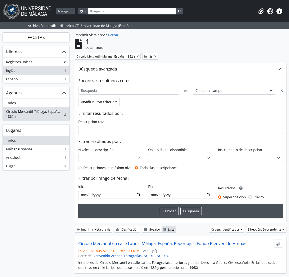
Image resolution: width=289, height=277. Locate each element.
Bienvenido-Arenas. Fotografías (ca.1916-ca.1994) (131, 256)
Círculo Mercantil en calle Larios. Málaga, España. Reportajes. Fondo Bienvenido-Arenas (162, 243)
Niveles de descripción (96, 149)
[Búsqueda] (132, 11)
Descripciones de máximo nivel (107, 167)
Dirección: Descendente (265, 229)
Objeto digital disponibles (168, 149)
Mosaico (152, 229)
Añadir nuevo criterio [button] (97, 102)
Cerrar (113, 35)
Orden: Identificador (225, 229)
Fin (150, 186)
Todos (11, 103)
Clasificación (127, 229)
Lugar (36, 167)
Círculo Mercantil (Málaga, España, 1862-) (36, 114)
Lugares (13, 130)
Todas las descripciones (158, 167)
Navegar (64, 11)
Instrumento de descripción (240, 149)
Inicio (82, 186)
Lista (169, 229)
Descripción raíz (91, 121)
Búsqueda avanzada (97, 69)
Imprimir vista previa (93, 229)
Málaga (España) (36, 149)
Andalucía (36, 158)
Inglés (36, 71)
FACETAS (36, 37)
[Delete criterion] (281, 90)
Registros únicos (36, 62)
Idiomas (14, 52)
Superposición (234, 197)
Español (36, 80)
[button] (261, 11)
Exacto (258, 197)
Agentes (14, 93)
